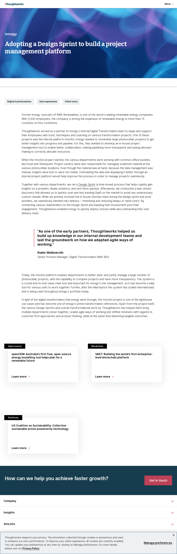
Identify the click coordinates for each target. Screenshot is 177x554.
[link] (158, 480)
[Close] (173, 535)
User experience (48, 101)
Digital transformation (19, 101)
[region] (88, 543)
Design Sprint (86, 184)
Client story (71, 101)
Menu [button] (169, 4)
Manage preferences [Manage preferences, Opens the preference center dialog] (158, 542)
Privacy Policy (31, 548)
